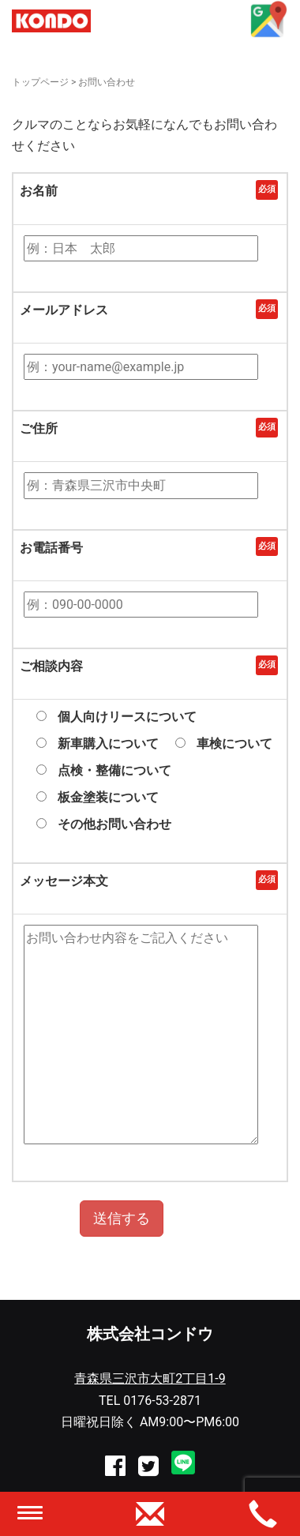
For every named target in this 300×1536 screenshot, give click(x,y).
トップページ (40, 82)
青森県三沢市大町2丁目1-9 (149, 1378)
